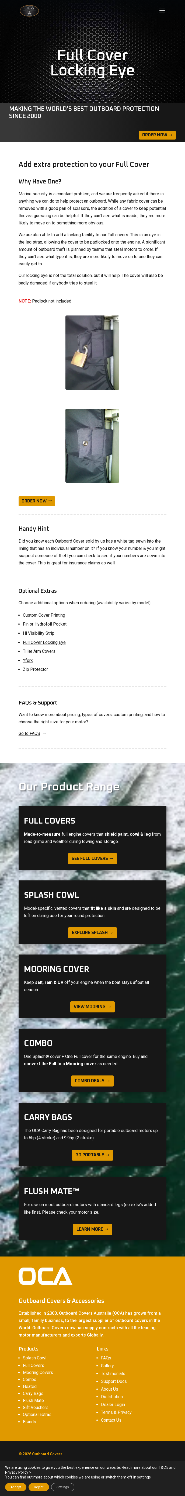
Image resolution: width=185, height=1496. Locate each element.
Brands (29, 1421)
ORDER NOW (34, 501)
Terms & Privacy (116, 1412)
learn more (89, 1229)
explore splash (90, 933)
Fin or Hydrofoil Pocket (45, 624)
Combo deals (89, 1081)
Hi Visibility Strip (38, 633)
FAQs (106, 1357)
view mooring (90, 1007)
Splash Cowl (34, 1357)
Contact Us (111, 1420)
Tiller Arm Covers (39, 651)
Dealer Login (113, 1404)
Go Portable (89, 1155)
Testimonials (113, 1373)
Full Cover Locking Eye (44, 642)
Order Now (154, 135)
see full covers (90, 858)
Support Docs (114, 1381)
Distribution (112, 1396)
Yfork (28, 660)
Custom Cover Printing (44, 615)
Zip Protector (35, 669)
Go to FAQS (29, 733)
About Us (109, 1389)
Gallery (107, 1365)
